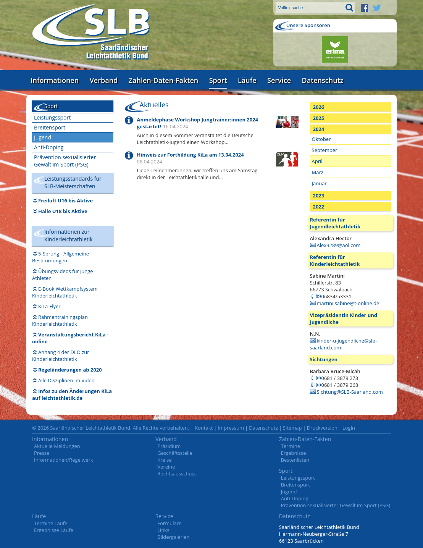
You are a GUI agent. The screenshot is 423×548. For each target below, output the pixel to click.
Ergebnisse (293, 452)
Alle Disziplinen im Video (66, 380)
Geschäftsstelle (174, 452)
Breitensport (49, 127)
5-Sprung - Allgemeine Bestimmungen (60, 257)
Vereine (166, 466)
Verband (104, 80)
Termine (290, 446)
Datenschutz (322, 80)
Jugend (42, 137)
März (317, 172)
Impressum (231, 427)
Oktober (321, 139)
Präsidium (169, 446)
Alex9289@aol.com (339, 245)
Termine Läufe (50, 523)
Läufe (247, 80)
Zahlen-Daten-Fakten (163, 80)
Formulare (169, 523)
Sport (218, 80)
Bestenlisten (295, 459)
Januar (319, 183)
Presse (41, 452)
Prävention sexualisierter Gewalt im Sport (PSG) (65, 161)
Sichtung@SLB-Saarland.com (350, 391)
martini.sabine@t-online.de (348, 303)
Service (279, 80)
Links (163, 530)
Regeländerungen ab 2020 (70, 369)
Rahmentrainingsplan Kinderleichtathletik (60, 320)
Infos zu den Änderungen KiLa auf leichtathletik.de (72, 394)
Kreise (164, 459)
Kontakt (204, 427)
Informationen (55, 80)
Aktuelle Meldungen (57, 446)
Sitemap (292, 427)
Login (348, 427)
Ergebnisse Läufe (53, 530)
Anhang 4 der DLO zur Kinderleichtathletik (60, 355)
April (317, 161)
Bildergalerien (173, 536)
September (324, 150)
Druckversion (322, 427)
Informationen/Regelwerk (63, 459)
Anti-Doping (48, 147)
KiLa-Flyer (49, 306)
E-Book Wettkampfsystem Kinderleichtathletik (65, 292)
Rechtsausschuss (177, 473)
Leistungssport (52, 117)
